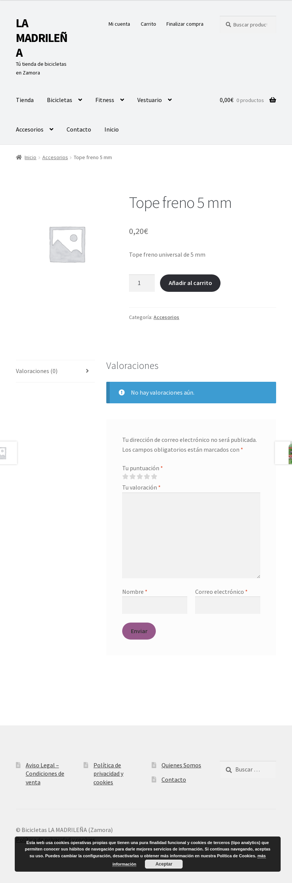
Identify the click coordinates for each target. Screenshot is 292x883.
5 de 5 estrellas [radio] (154, 477)
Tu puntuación (142, 468)
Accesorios (29, 129)
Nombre (135, 591)
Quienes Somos (181, 765)
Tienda (25, 100)
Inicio (111, 129)
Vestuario (149, 100)
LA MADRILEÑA (41, 37)
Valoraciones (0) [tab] (36, 371)
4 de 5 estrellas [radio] (147, 477)
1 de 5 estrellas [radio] (125, 477)
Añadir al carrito (190, 283)
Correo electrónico (221, 591)
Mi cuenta (119, 23)
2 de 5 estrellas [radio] (132, 477)
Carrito (148, 23)
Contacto (79, 129)
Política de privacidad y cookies (108, 773)
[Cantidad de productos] (142, 283)
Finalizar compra (184, 23)
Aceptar (163, 864)
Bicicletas (59, 100)
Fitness (104, 100)
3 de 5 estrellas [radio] (140, 477)
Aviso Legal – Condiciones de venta (45, 773)
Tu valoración (141, 487)
